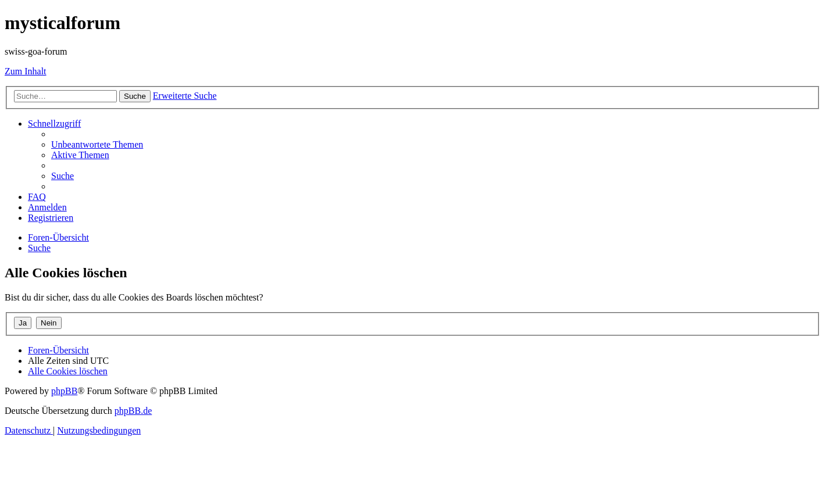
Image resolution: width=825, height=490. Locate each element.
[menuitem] (97, 144)
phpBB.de (133, 411)
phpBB (64, 391)
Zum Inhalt (26, 71)
